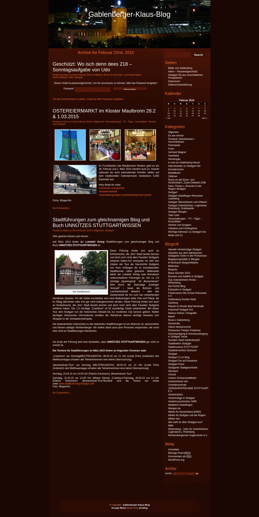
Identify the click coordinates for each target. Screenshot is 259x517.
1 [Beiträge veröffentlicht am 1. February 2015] (204, 106)
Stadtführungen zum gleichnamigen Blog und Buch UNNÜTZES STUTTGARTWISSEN (101, 222)
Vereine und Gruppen (179, 225)
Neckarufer (174, 323)
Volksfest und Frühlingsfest (182, 228)
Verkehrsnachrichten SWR (182, 401)
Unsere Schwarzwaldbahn (182, 378)
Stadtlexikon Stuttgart (179, 343)
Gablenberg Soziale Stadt (182, 299)
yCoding (143, 508)
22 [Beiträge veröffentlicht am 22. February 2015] (205, 113)
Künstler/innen (176, 169)
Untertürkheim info (178, 381)
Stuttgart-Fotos (176, 364)
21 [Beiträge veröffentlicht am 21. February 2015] (199, 113)
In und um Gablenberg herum (184, 162)
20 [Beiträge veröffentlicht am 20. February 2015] (193, 113)
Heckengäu (174, 159)
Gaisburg (173, 302)
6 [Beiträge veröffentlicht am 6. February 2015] (192, 108)
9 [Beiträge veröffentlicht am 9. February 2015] (168, 111)
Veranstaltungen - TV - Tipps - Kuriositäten (126, 121)
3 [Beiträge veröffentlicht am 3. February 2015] (174, 108)
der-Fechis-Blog (176, 286)
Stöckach (173, 371)
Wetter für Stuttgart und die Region (187, 415)
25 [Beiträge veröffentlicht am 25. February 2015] (181, 116)
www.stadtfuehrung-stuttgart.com (76, 383)
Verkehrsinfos (175, 394)
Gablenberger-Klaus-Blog (129, 14)
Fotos (171, 148)
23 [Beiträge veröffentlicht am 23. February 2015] (169, 116)
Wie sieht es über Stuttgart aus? (185, 422)
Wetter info (174, 418)
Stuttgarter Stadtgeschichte (182, 367)
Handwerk (173, 155)
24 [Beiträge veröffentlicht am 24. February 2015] (175, 116)
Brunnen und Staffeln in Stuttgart (185, 276)
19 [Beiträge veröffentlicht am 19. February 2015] (187, 113)
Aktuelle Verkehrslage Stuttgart (185, 249)
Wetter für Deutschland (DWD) (184, 411)
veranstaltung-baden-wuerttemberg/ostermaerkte (125, 195)
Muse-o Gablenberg (179, 320)
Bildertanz (173, 266)
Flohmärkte (174, 145)
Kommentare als (179, 456)
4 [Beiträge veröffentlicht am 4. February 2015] (180, 108)
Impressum (174, 81)
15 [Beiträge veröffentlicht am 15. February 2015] (205, 111)
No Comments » (61, 208)
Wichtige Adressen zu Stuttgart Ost (187, 231)
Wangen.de (174, 408)
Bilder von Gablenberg (180, 68)
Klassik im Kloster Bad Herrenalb (186, 306)
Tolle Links (173, 215)
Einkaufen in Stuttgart (179, 289)
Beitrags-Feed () (179, 453)
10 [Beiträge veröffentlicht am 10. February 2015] (175, 111)
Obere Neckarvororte (179, 326)
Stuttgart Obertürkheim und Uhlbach (187, 202)
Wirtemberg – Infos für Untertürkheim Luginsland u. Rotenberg (188, 430)
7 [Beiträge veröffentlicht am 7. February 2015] (198, 108)
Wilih (170, 425)
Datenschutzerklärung (180, 84)
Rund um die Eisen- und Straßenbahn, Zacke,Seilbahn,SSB (187, 181)
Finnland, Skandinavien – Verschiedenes (181, 140)
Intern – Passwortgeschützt (182, 71)
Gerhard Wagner (177, 152)
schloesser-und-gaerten (111, 188)
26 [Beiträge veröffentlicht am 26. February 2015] (187, 116)
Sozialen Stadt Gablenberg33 (184, 340)
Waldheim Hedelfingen (180, 405)
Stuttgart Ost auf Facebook (182, 360)
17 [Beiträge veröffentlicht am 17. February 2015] (175, 113)
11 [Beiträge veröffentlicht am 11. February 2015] (181, 111)
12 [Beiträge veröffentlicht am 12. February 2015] (187, 111)
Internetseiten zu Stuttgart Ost (184, 166)
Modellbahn (174, 172)
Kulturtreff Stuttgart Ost (180, 309)
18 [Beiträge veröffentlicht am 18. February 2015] (181, 113)
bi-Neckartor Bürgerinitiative (183, 262)
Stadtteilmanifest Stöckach (182, 350)
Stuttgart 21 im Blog (178, 357)
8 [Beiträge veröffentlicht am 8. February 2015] (204, 108)
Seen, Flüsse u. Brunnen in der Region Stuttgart (185, 187)
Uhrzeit (172, 374)
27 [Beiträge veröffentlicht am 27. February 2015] (193, 116)
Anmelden (173, 449)
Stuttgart (78, 77)
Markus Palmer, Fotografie (182, 313)
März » (205, 118)
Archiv (168, 473)
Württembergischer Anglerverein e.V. (188, 435)
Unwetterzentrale (177, 384)
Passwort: (87, 88)
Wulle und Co (175, 235)
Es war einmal (175, 135)
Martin (171, 316)
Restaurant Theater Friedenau (184, 330)
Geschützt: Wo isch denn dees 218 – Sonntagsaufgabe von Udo (92, 66)
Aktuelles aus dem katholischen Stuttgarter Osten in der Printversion (187, 254)
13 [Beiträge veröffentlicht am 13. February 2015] (193, 111)
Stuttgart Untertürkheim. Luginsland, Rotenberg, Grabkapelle (187, 207)
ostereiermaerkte (108, 191)
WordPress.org (176, 459)
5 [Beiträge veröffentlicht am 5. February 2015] (186, 108)
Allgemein (99, 121)
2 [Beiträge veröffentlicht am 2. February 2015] (168, 108)
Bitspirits (172, 269)
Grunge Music (118, 508)
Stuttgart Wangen (177, 211)
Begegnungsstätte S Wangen (184, 259)
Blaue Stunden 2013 (179, 273)
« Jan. (168, 118)
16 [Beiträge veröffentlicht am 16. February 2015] (169, 113)
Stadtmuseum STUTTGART (183, 347)
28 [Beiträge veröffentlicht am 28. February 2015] (199, 116)
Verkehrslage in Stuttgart (181, 398)
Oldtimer (98, 75)
